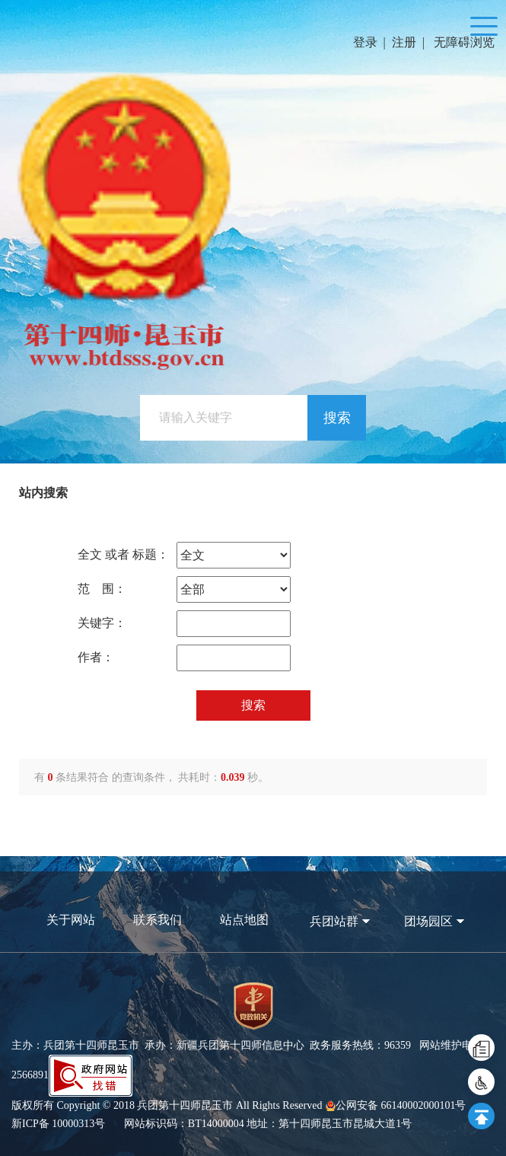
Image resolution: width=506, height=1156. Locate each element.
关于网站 (70, 919)
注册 (404, 42)
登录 (365, 42)
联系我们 (157, 919)
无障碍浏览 (464, 42)
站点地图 (244, 919)
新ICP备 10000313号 (58, 1123)
